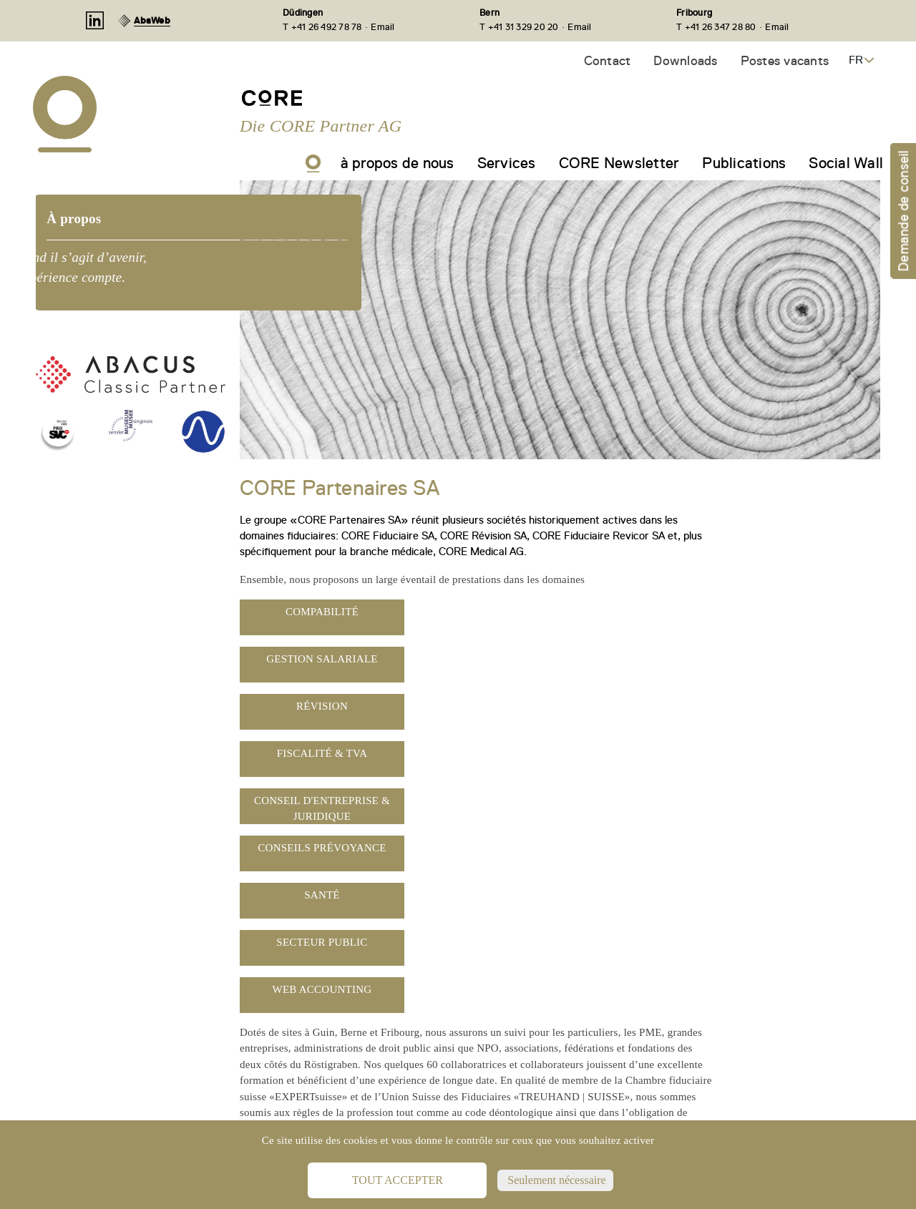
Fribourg (694, 12)
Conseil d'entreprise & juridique (322, 809)
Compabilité (322, 611)
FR (856, 60)
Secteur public (321, 942)
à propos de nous (397, 163)
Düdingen (303, 12)
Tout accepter (397, 1180)
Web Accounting (322, 989)
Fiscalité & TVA (322, 753)
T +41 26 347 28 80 (716, 26)
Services (506, 163)
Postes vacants (785, 60)
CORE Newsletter (619, 163)
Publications (744, 163)
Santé (322, 895)
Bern (489, 12)
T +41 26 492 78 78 (322, 26)
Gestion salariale (322, 659)
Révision (322, 706)
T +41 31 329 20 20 (519, 26)
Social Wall (846, 163)
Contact (607, 60)
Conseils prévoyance (322, 847)
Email (382, 26)
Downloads (685, 60)
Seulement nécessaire (555, 1180)
